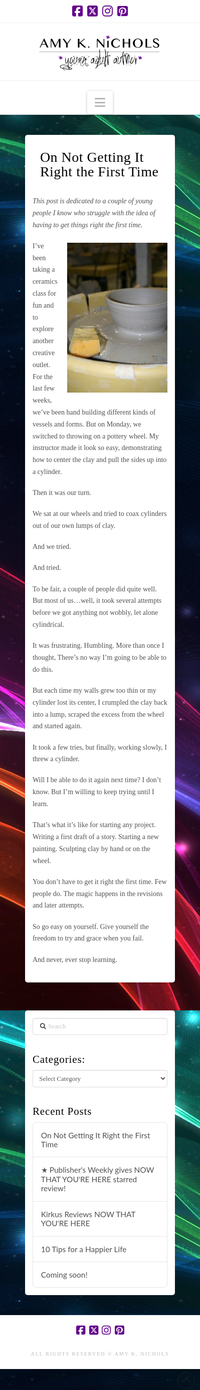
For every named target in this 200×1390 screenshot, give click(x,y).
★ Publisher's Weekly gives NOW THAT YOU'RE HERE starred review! (97, 1179)
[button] (100, 102)
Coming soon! (64, 1274)
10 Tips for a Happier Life (84, 1249)
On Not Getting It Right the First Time (95, 1140)
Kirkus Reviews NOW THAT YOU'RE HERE (88, 1219)
